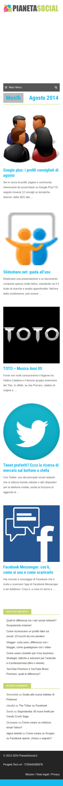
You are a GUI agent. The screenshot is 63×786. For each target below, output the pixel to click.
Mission (29, 774)
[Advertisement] (31, 50)
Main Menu (15, 87)
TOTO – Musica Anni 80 (22, 368)
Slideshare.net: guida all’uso (26, 272)
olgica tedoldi (14, 733)
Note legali (43, 774)
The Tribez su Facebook (33, 705)
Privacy (55, 774)
